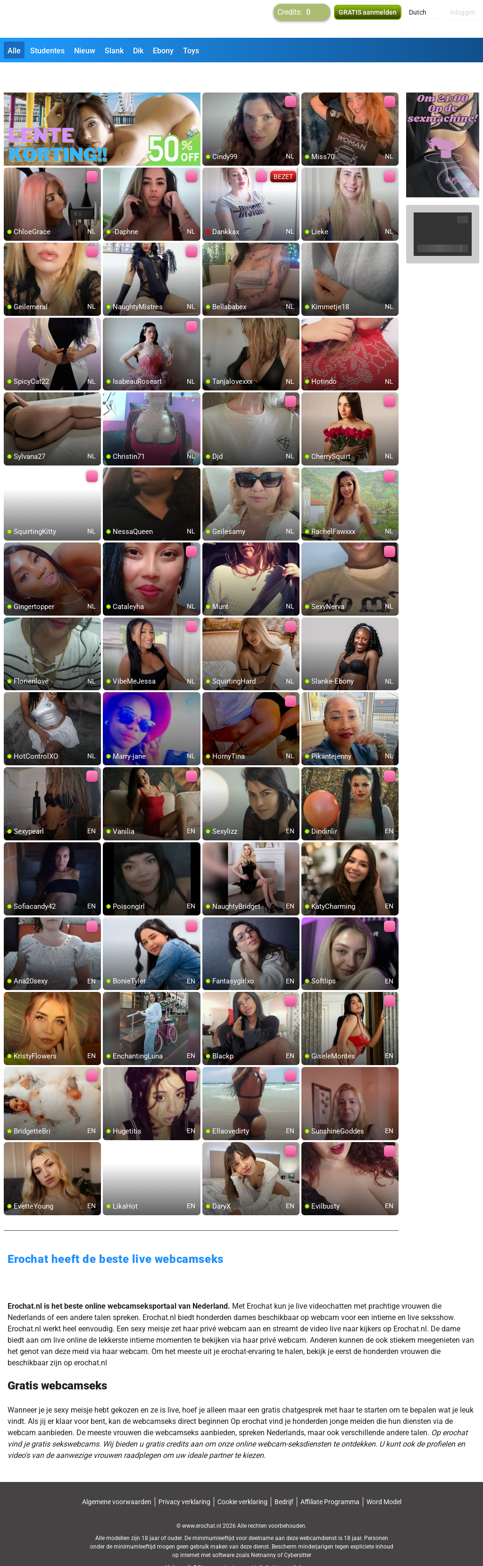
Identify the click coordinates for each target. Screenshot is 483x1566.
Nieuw (84, 50)
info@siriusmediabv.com (286, 1543)
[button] (423, 19)
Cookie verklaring (242, 1477)
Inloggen (462, 19)
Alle (14, 50)
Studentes (47, 50)
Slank (114, 50)
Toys (191, 50)
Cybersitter (297, 1530)
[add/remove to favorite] (210, 75)
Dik (138, 50)
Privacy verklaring (184, 1477)
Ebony (163, 50)
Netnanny (264, 1530)
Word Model (383, 1477)
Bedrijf (284, 1477)
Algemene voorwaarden (116, 1477)
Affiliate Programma (329, 1477)
